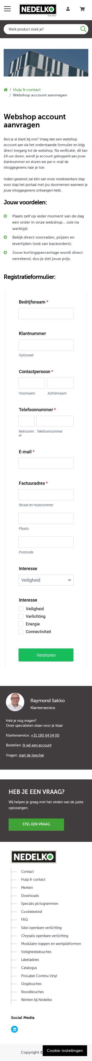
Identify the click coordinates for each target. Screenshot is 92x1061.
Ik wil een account (37, 745)
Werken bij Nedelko (36, 1000)
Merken (27, 888)
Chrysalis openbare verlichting (44, 936)
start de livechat (31, 755)
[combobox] (46, 29)
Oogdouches (31, 984)
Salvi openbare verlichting (41, 928)
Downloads (30, 896)
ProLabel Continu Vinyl (39, 976)
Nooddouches (32, 992)
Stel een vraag (36, 824)
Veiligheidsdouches (36, 952)
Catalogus (29, 968)
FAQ (24, 920)
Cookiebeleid (31, 912)
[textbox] (46, 29)
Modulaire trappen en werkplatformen (51, 944)
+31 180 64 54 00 (45, 735)
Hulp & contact (27, 90)
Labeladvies (30, 960)
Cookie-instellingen (65, 1050)
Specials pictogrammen (39, 904)
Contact (27, 872)
